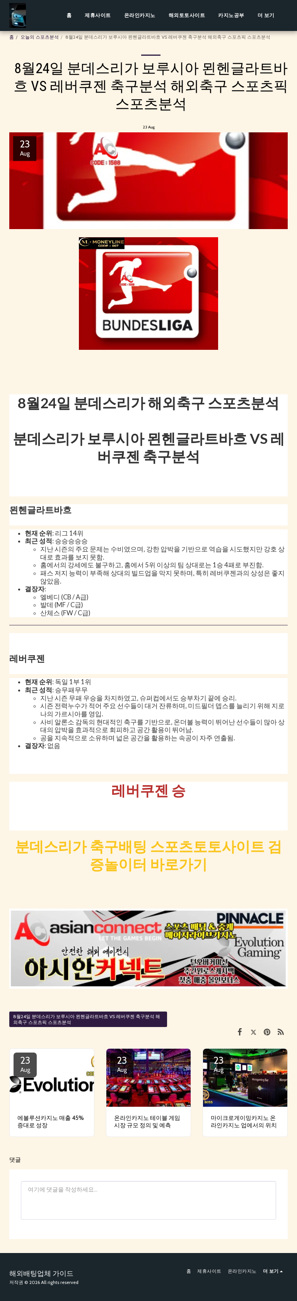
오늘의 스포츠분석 (39, 37)
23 (25, 1063)
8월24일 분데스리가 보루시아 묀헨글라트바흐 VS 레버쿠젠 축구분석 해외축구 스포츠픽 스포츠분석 (86, 1019)
